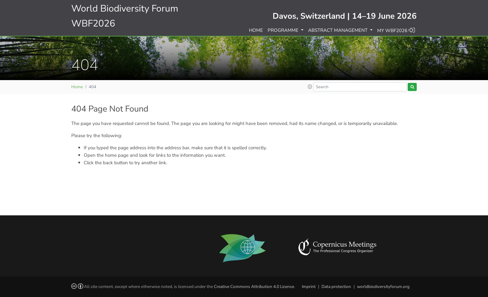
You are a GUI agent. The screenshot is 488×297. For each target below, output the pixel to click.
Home (256, 30)
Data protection (336, 287)
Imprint (309, 287)
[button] (310, 87)
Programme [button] (284, 30)
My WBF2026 (396, 30)
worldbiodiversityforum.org (383, 287)
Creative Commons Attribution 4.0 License (254, 287)
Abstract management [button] (338, 30)
